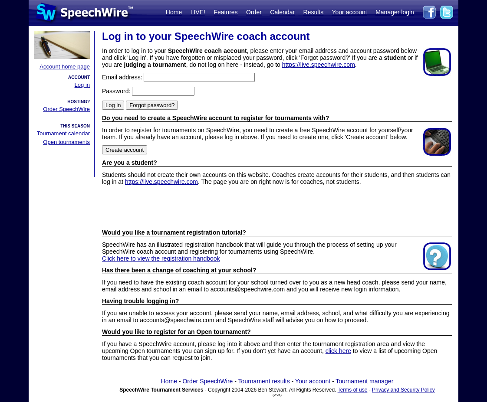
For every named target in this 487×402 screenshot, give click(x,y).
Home (174, 12)
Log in (82, 85)
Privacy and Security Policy (403, 390)
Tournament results (264, 381)
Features (225, 12)
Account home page (64, 66)
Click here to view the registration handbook (161, 258)
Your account (349, 12)
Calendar (282, 12)
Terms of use (353, 390)
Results (313, 12)
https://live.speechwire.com (318, 64)
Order (254, 12)
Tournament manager (364, 381)
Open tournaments (66, 142)
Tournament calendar (63, 133)
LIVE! (198, 12)
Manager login (394, 12)
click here (338, 350)
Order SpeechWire (66, 109)
